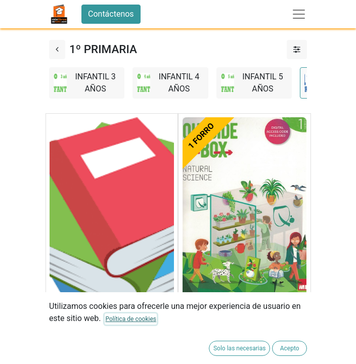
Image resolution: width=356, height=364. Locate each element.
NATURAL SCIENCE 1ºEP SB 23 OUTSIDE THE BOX (239, 321)
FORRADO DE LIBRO (86, 351)
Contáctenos (111, 14)
